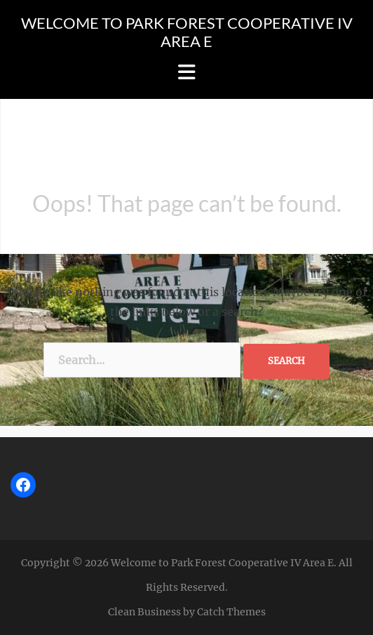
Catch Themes (231, 612)
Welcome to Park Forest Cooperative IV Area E (187, 32)
